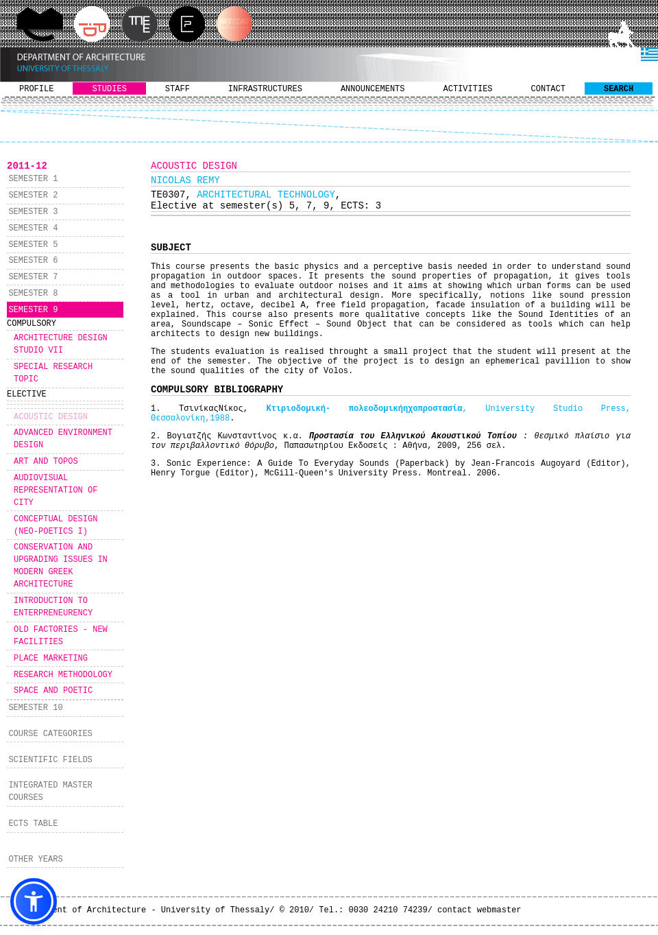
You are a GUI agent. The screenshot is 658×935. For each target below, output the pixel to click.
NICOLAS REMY (185, 180)
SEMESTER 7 (33, 277)
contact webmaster (479, 910)
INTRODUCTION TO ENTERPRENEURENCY (53, 607)
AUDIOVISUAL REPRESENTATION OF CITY (55, 490)
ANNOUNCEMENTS (373, 89)
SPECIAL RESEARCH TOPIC (53, 373)
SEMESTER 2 (33, 195)
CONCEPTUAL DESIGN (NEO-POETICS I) (55, 525)
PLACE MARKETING (51, 658)
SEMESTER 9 (33, 310)
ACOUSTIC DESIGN (51, 417)
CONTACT (548, 89)
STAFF (177, 89)
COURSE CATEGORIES (50, 734)
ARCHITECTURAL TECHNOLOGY (266, 194)
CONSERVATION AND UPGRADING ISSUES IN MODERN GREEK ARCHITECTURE (61, 566)
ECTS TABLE (33, 824)
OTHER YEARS (35, 859)
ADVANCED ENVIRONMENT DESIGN (63, 439)
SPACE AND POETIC (53, 691)
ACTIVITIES (468, 89)
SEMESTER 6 (33, 260)
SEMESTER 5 (33, 245)
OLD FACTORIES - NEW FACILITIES (61, 636)
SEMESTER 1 (33, 179)
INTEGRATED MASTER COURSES (50, 792)
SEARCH (618, 89)
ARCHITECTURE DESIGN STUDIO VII (61, 344)
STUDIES (109, 89)
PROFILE (36, 89)
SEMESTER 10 (35, 708)
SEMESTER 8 (33, 293)
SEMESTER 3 (33, 212)
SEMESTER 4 (33, 228)
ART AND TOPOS (46, 461)
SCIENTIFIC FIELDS (50, 760)
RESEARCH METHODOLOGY (63, 675)
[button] (33, 901)
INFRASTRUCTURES (265, 89)
